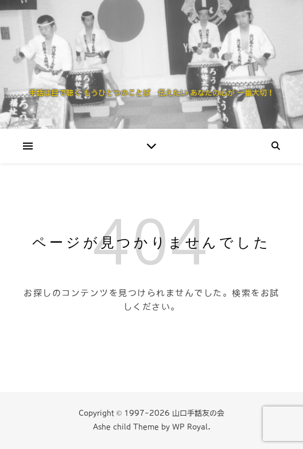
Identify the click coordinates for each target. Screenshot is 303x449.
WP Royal (190, 427)
